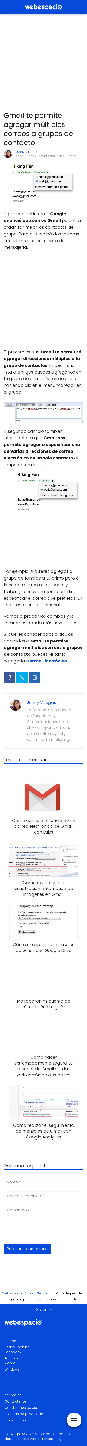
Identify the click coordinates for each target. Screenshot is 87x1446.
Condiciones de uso (21, 1407)
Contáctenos (16, 1401)
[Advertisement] (43, 63)
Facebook (13, 1352)
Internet (11, 1341)
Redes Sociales (17, 1347)
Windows (12, 1369)
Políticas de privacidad (24, 1414)
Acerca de (13, 1395)
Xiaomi (10, 1363)
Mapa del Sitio (16, 1420)
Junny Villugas (26, 152)
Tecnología (14, 1358)
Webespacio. (45, 1434)
